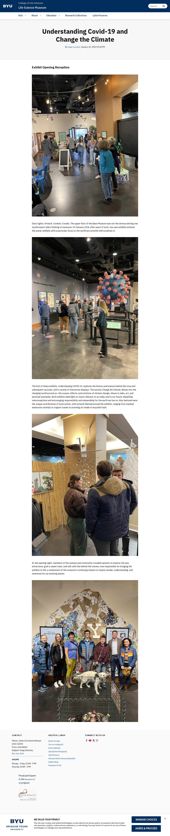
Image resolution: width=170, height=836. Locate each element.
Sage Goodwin (74, 47)
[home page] (7, 6)
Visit (20, 15)
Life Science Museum (33, 7)
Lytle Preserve (100, 15)
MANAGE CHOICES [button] (146, 819)
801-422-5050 (18, 753)
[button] (165, 819)
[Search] (157, 6)
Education (51, 15)
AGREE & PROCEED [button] (146, 828)
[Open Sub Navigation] (26, 15)
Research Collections (76, 15)
